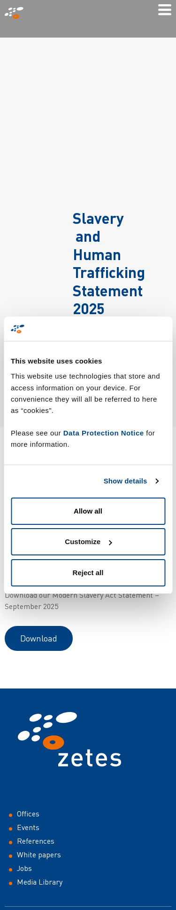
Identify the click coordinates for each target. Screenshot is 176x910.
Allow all (88, 511)
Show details (125, 481)
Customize (88, 542)
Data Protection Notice (103, 433)
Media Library (39, 881)
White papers (39, 854)
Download (38, 638)
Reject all (88, 573)
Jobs (24, 868)
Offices (28, 813)
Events (28, 827)
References (35, 841)
